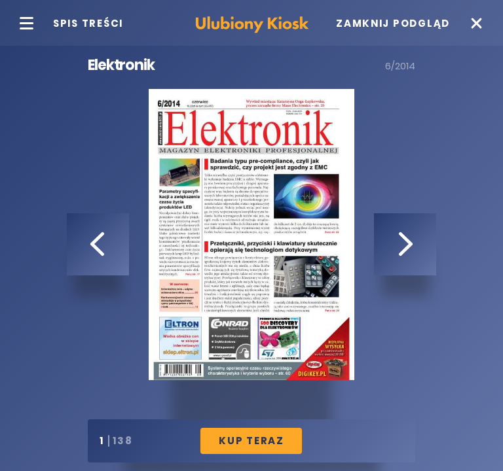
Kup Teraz (251, 440)
